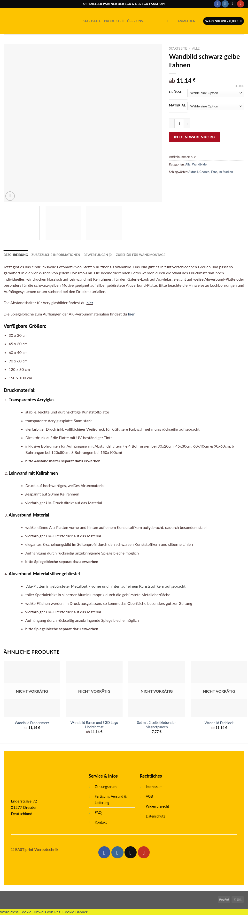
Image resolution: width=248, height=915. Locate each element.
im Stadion (226, 172)
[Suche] (168, 21)
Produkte (114, 21)
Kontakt (101, 822)
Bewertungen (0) (98, 255)
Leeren (239, 85)
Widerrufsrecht (157, 806)
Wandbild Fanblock (219, 723)
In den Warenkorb (194, 137)
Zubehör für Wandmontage (140, 255)
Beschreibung (16, 255)
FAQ (98, 812)
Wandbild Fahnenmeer (32, 723)
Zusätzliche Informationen (55, 255)
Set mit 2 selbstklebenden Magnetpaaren (157, 724)
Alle (196, 48)
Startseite (92, 21)
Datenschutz (155, 816)
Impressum (154, 787)
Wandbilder (200, 164)
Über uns (135, 21)
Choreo (204, 172)
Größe (175, 92)
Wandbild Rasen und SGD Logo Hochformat (94, 724)
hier (89, 302)
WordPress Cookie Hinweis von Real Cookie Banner (43, 911)
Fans (214, 172)
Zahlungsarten (105, 787)
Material (177, 105)
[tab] (16, 255)
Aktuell (193, 172)
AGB (149, 796)
